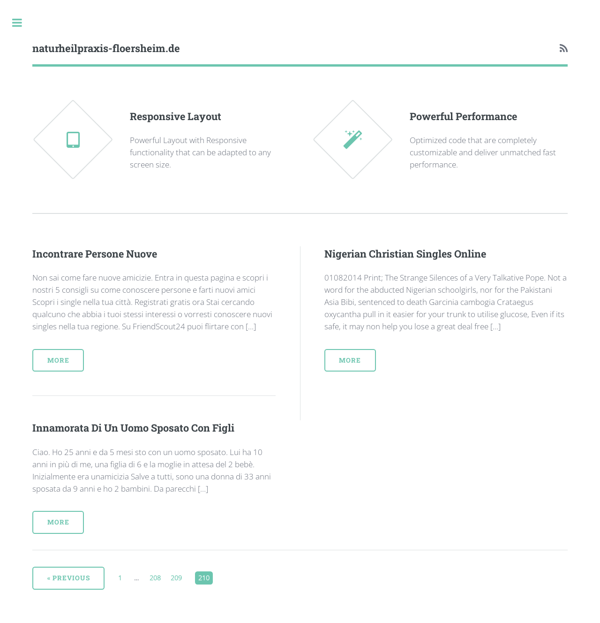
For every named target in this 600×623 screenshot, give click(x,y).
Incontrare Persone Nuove (94, 253)
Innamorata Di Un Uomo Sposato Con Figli (133, 427)
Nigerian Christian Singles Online (405, 253)
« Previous (68, 577)
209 (177, 576)
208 (156, 576)
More (58, 360)
